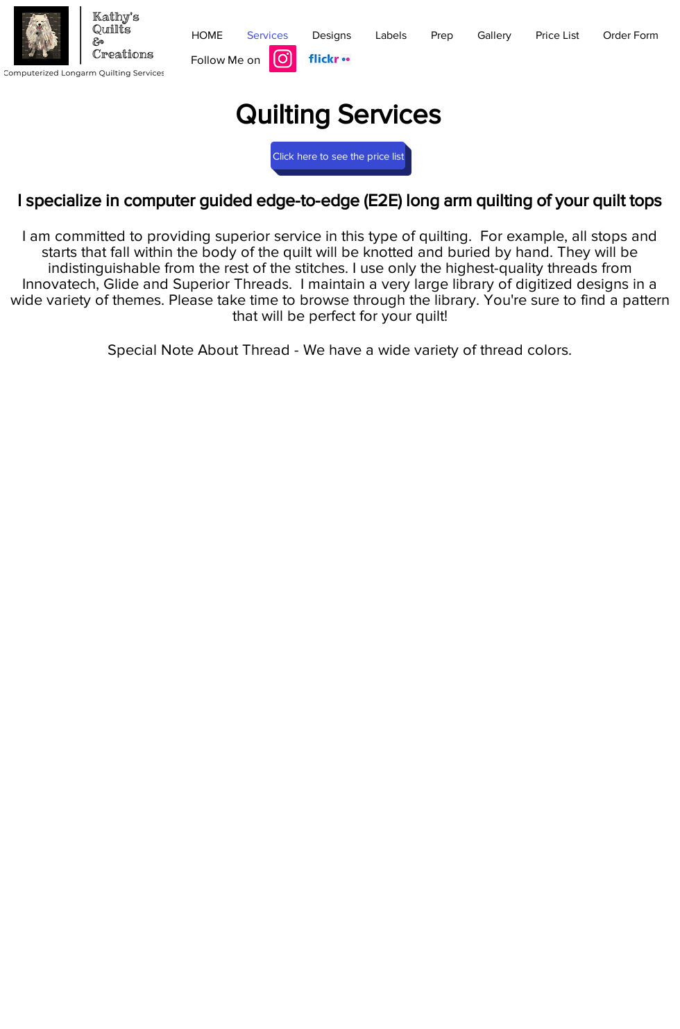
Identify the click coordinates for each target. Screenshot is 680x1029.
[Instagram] (282, 58)
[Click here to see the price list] (338, 155)
